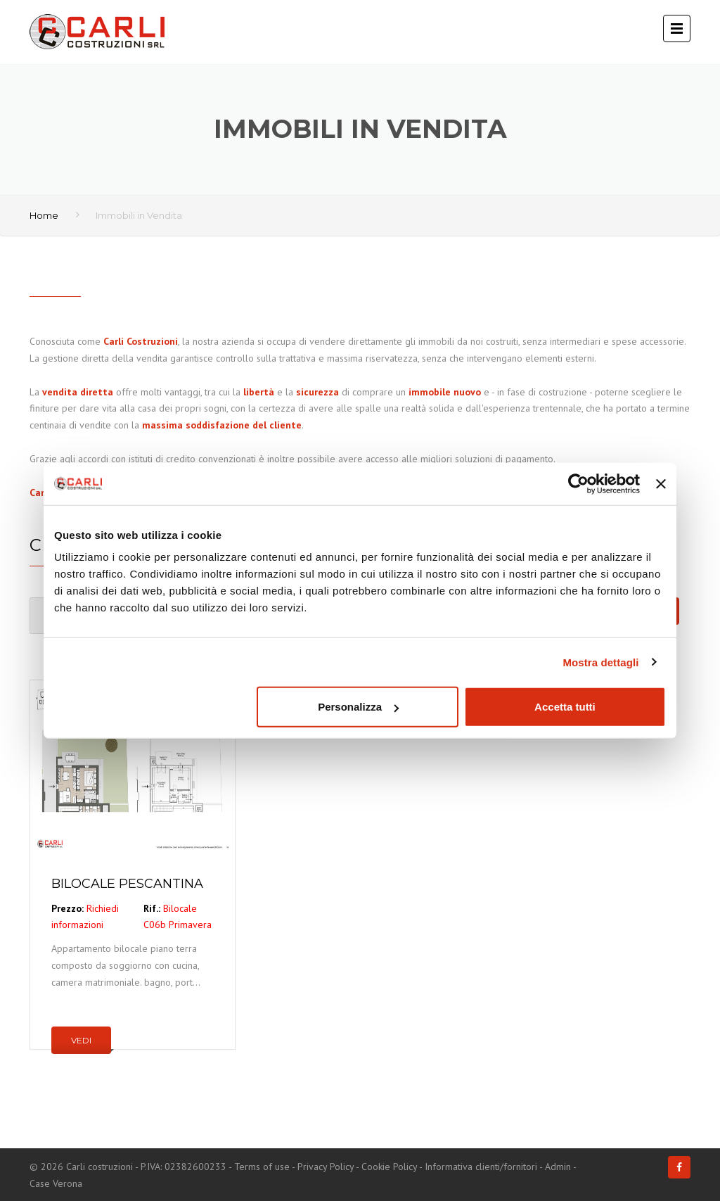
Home (44, 215)
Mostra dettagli (600, 662)
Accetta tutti (565, 707)
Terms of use (262, 1166)
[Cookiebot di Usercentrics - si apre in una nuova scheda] (578, 483)
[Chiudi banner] (661, 483)
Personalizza (358, 707)
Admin (558, 1166)
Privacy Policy (325, 1166)
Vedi (81, 1040)
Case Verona (56, 1183)
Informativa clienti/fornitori (481, 1166)
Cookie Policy (389, 1166)
